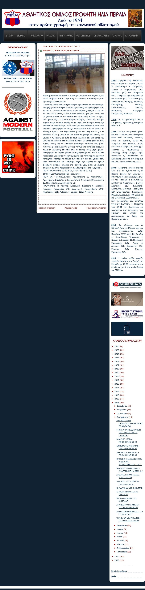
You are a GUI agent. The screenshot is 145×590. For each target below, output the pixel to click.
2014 (117, 391)
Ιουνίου (120, 533)
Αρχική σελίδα (71, 208)
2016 (117, 384)
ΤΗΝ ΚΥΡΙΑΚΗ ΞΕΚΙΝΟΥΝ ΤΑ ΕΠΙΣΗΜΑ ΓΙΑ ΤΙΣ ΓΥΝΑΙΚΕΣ (128, 433)
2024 (117, 354)
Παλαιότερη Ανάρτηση (96, 208)
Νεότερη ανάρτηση (46, 208)
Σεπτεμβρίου (123, 417)
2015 (117, 387)
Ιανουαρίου (122, 552)
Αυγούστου (122, 525)
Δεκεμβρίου (122, 406)
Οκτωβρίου (122, 413)
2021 (117, 365)
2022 (117, 361)
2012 (117, 399)
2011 (117, 403)
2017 (117, 380)
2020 (117, 369)
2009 (117, 560)
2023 (117, 357)
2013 (117, 395)
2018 (117, 376)
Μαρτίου (121, 544)
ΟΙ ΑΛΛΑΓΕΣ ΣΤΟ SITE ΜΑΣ (129, 488)
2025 (117, 350)
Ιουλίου (120, 529)
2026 (117, 346)
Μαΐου (120, 537)
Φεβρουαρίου (123, 548)
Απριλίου (121, 540)
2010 (117, 556)
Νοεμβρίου (122, 410)
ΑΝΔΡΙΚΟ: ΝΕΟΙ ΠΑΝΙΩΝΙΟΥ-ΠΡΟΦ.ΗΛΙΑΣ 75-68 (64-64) (129, 423)
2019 (117, 373)
